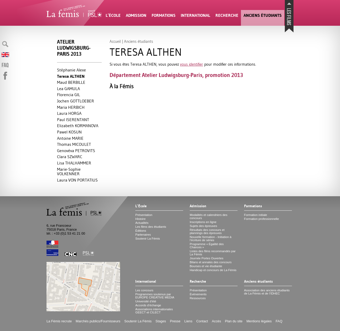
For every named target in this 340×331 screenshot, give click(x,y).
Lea (68, 88)
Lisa (74, 163)
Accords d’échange (148, 305)
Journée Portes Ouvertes (206, 258)
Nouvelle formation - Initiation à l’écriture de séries (210, 238)
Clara (69, 156)
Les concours (144, 290)
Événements (198, 294)
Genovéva (76, 150)
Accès (216, 321)
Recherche (226, 15)
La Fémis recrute (59, 321)
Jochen (75, 101)
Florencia (68, 94)
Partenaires (143, 234)
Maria (71, 107)
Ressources (198, 298)
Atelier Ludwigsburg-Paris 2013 (73, 48)
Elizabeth (77, 125)
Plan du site (234, 321)
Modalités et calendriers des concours (208, 216)
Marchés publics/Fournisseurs (98, 321)
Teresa (71, 76)
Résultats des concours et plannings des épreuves (207, 231)
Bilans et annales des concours (210, 262)
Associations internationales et (154, 311)
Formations (164, 15)
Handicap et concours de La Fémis (213, 270)
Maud (71, 82)
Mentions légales (259, 321)
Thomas (74, 144)
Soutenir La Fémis (147, 238)
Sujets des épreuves (203, 225)
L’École (113, 15)
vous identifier (191, 64)
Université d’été (145, 301)
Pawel (69, 132)
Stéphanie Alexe (71, 70)
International (195, 15)
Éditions (140, 230)
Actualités (141, 222)
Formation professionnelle (261, 218)
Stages (161, 321)
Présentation (143, 214)
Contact (202, 321)
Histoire (140, 218)
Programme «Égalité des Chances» (207, 245)
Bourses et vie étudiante (206, 266)
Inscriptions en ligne (203, 222)
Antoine (70, 138)
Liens (188, 321)
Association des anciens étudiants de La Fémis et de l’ (267, 292)
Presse (175, 321)
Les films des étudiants (150, 226)
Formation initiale (255, 214)
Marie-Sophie (69, 172)
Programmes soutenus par (154, 296)
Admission (136, 15)
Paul (73, 119)
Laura (69, 113)
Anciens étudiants (263, 15)
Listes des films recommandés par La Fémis (213, 253)
